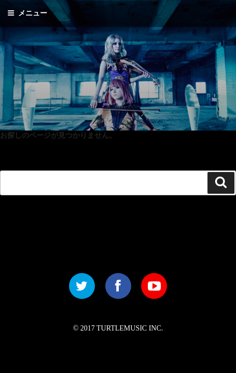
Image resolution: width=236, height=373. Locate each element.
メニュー (27, 13)
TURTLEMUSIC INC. (129, 328)
